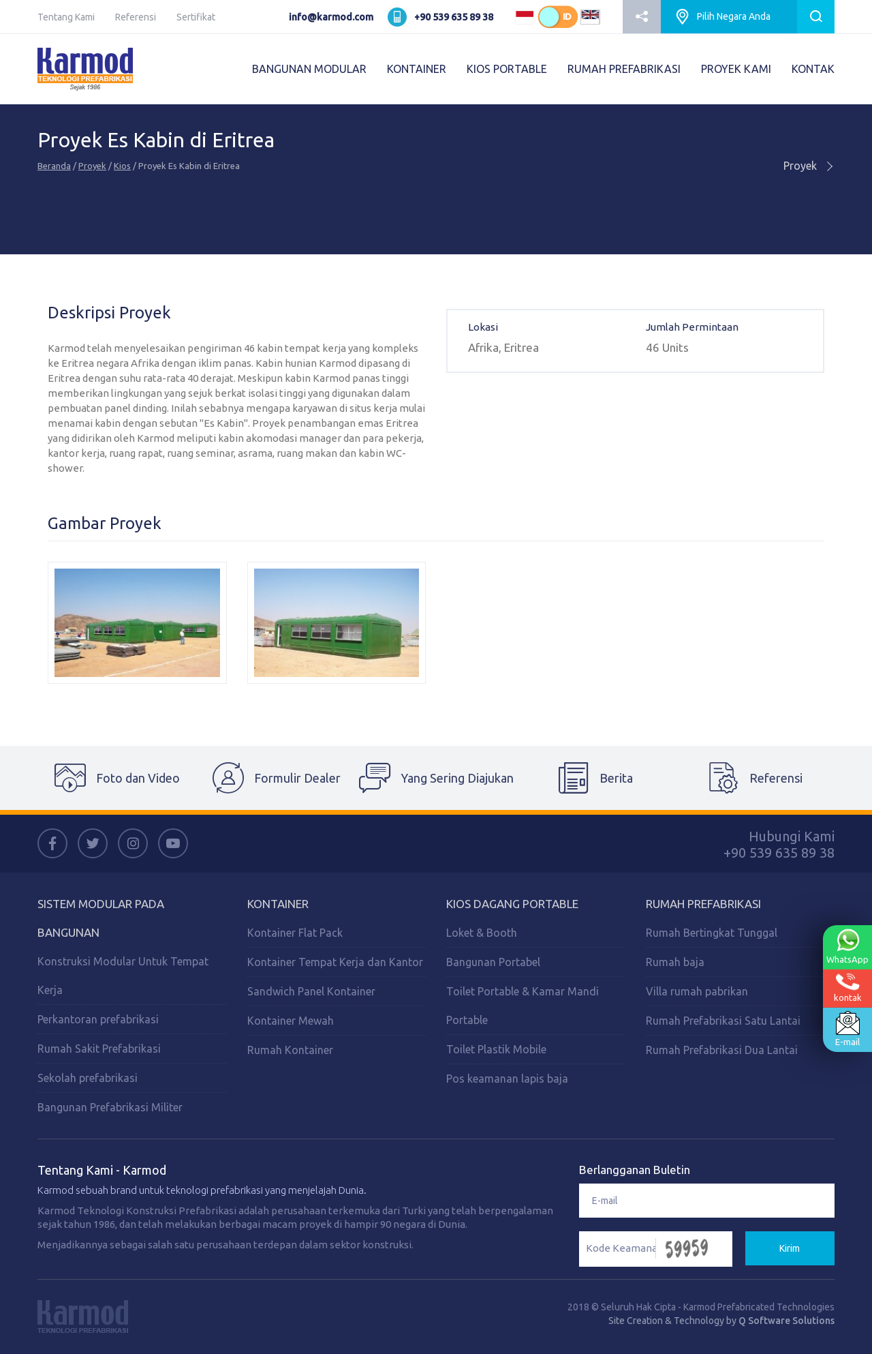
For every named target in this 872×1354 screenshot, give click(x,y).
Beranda (54, 165)
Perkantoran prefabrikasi (98, 1019)
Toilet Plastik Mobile (496, 1049)
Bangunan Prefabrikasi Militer (110, 1107)
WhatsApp (847, 946)
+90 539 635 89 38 (453, 17)
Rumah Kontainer (290, 1050)
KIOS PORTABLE (507, 69)
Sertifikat (195, 17)
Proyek (92, 165)
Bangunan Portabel (493, 962)
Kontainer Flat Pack (295, 933)
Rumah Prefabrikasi (703, 903)
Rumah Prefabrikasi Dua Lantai (722, 1050)
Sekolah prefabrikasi (87, 1078)
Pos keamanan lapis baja (507, 1078)
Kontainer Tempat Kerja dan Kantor (335, 962)
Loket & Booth (481, 933)
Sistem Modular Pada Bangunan (100, 918)
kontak (848, 987)
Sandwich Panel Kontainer (311, 991)
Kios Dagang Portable (512, 903)
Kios (122, 165)
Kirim (789, 1248)
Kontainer (278, 903)
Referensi (135, 17)
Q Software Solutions (786, 1320)
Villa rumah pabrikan (697, 991)
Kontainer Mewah (290, 1020)
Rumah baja (675, 962)
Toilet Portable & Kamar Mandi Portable (522, 1005)
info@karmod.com (331, 17)
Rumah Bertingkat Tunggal (711, 933)
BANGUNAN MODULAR (309, 69)
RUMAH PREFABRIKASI (624, 69)
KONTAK (813, 69)
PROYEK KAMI (736, 69)
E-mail (847, 1029)
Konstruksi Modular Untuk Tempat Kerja (122, 975)
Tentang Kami (66, 17)
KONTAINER (416, 69)
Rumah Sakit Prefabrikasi (99, 1048)
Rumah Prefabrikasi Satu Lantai (723, 1020)
